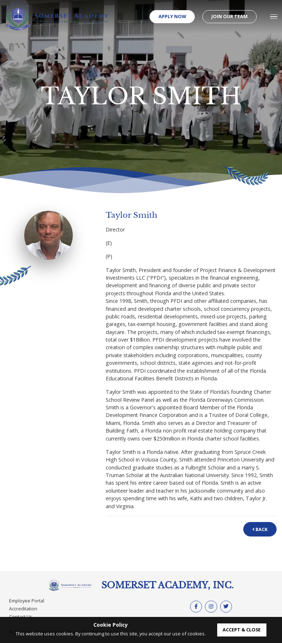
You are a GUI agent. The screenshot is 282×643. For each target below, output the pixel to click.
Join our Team (229, 16)
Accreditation (23, 608)
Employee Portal (26, 600)
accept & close (242, 629)
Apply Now (172, 16)
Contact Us (20, 616)
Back (260, 529)
